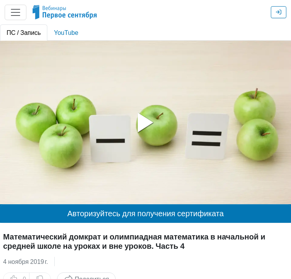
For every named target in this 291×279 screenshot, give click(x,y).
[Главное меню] (15, 12)
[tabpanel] (145, 122)
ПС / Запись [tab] (24, 32)
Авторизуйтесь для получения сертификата (145, 213)
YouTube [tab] (66, 32)
